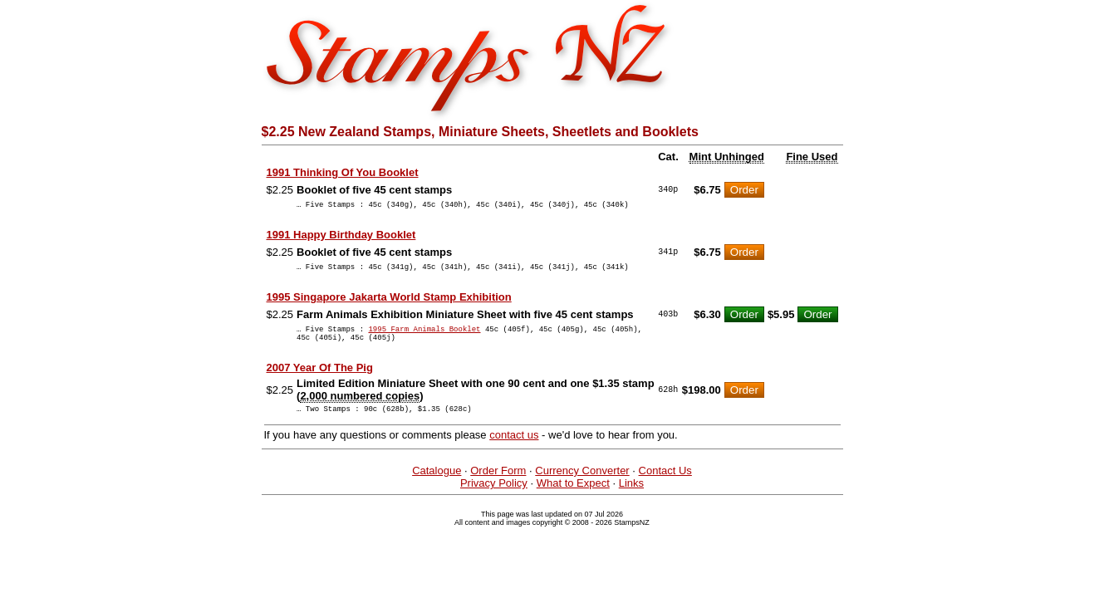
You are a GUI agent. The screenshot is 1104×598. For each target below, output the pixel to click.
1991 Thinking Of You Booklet (343, 172)
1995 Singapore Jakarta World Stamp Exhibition (389, 302)
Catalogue (436, 483)
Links (631, 495)
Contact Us (665, 483)
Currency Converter (582, 483)
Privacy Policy (493, 495)
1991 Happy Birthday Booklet (341, 237)
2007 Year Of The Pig (320, 377)
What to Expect (573, 495)
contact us (513, 447)
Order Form (498, 483)
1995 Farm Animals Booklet (424, 336)
